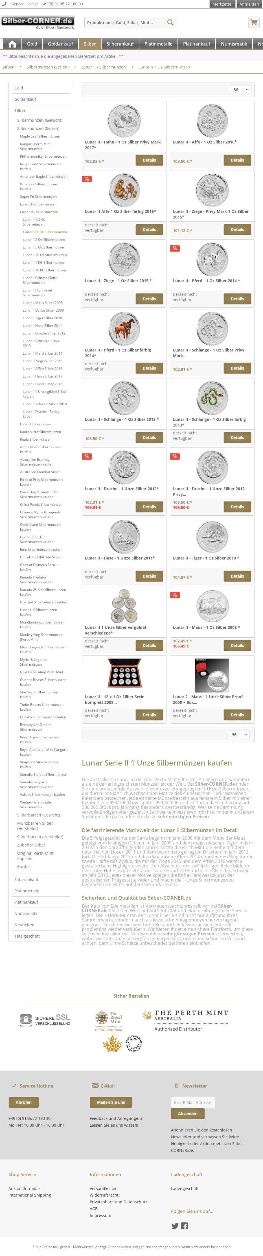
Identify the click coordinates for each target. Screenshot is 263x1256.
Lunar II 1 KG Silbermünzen (44, 262)
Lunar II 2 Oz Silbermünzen (44, 239)
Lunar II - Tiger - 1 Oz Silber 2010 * (206, 558)
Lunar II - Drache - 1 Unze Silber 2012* (122, 488)
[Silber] (90, 43)
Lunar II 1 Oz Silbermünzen (45, 232)
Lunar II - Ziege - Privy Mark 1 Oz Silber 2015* (211, 214)
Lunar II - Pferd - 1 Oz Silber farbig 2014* (118, 352)
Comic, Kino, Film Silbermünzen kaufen (36, 539)
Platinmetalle (26, 890)
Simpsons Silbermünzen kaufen (39, 764)
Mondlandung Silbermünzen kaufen (42, 624)
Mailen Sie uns (111, 1102)
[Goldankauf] (60, 43)
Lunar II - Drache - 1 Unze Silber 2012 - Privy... (210, 491)
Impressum (100, 1215)
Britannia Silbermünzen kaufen (38, 186)
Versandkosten (104, 1188)
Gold (18, 88)
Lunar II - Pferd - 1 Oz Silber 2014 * (206, 280)
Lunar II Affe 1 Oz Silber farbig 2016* (120, 211)
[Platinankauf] (196, 43)
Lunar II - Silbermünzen (39, 211)
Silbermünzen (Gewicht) (39, 120)
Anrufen (24, 1102)
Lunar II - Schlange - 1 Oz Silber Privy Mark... (208, 352)
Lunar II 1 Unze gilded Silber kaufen (45, 394)
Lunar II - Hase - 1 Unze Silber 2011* (120, 558)
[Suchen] (170, 22)
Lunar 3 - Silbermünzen (38, 204)
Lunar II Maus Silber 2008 (43, 302)
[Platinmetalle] (158, 43)
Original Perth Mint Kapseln (35, 855)
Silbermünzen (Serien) (38, 128)
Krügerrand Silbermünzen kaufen (40, 166)
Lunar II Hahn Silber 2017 (42, 376)
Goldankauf (25, 99)
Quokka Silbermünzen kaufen (43, 717)
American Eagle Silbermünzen (43, 176)
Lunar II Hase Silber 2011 (42, 325)
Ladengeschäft (185, 1188)
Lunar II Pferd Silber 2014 (42, 353)
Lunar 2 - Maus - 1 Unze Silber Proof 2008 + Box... (208, 699)
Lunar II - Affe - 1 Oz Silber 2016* (205, 142)
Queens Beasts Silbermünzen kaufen (43, 682)
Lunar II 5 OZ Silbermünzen (44, 247)
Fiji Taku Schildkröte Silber (40, 557)
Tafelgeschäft (27, 936)
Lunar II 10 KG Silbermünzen (45, 270)
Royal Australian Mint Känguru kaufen (43, 752)
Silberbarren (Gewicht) (38, 815)
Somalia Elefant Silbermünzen (43, 774)
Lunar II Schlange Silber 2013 (41, 343)
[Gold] (32, 43)
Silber (19, 110)
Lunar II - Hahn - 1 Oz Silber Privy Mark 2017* (123, 144)
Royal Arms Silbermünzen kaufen (40, 739)
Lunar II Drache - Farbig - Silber (42, 414)
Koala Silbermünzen (35, 439)
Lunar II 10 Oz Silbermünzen (45, 254)
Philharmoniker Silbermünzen (43, 156)
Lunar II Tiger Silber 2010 (42, 318)
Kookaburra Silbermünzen (40, 431)
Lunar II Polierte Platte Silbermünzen (40, 280)
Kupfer (23, 866)
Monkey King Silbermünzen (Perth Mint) (41, 637)
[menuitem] (130, 25)
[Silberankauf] (120, 43)
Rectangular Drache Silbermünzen (35, 727)
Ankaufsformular (24, 1188)
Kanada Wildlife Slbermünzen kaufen (43, 592)
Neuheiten (24, 924)
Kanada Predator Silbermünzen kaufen (36, 579)
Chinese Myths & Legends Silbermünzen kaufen (40, 514)
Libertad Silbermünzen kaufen (43, 602)
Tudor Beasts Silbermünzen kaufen (41, 707)
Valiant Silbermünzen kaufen (42, 794)
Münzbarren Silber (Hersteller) (35, 825)
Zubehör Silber (31, 845)
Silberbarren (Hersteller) (40, 836)
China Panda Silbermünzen (41, 504)
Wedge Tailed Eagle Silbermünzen (35, 804)
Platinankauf (26, 902)
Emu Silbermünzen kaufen (40, 549)
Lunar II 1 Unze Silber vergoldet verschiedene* (115, 630)
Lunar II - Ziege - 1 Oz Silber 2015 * (118, 280)
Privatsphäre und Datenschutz (118, 1201)
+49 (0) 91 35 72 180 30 (62, 4)
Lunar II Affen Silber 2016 (42, 368)
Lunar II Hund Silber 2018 (42, 383)
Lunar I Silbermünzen (36, 424)
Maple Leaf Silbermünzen (40, 136)
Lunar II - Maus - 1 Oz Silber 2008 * (206, 627)
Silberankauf (26, 879)
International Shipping (29, 1195)
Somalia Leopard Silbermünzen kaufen (36, 784)
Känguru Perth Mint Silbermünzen (35, 146)
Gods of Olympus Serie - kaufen (39, 567)
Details (149, 160)
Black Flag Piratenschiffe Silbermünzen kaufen (39, 494)
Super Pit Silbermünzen (38, 196)
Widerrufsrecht (104, 1195)
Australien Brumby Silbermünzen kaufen (36, 462)
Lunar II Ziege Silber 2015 (43, 361)
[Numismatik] (234, 43)
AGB (94, 1208)
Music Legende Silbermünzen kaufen (43, 649)
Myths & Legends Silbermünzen (33, 662)
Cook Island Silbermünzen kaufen (40, 527)
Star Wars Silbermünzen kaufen (39, 694)
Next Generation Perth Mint (41, 672)
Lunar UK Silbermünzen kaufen (38, 612)
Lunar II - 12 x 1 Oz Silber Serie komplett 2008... (114, 699)
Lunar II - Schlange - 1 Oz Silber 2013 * (122, 419)
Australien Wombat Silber (40, 472)
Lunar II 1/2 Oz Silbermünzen (34, 222)
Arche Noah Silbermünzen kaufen (40, 449)
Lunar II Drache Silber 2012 (44, 333)
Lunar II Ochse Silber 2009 (43, 310)
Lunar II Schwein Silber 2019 (45, 404)
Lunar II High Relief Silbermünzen (37, 292)
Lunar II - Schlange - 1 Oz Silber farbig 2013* (209, 422)
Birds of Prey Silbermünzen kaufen (41, 482)
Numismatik (25, 913)
